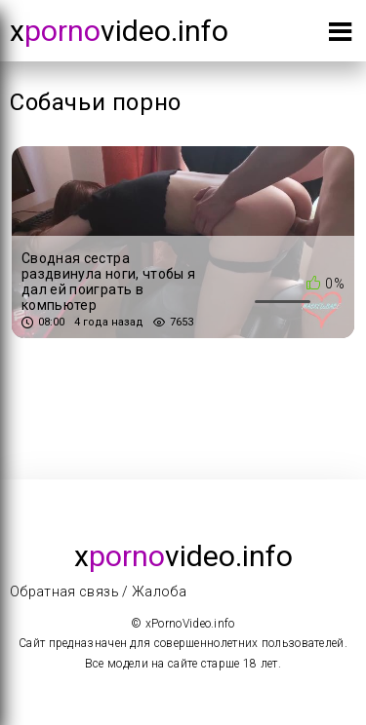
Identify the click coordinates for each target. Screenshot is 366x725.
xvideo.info (119, 31)
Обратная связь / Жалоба (98, 591)
